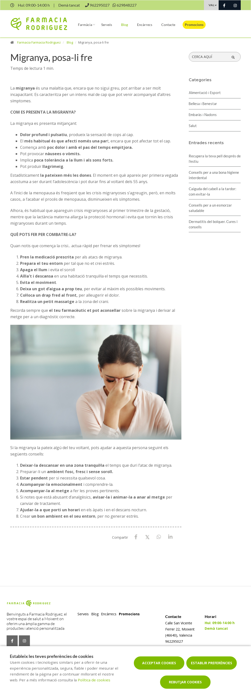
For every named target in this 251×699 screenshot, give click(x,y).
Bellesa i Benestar (203, 104)
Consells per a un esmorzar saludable (210, 208)
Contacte (168, 25)
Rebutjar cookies (185, 682)
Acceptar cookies (159, 663)
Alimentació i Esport (205, 93)
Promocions (194, 25)
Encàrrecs (144, 25)
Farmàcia (85, 25)
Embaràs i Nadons (203, 115)
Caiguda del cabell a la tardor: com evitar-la (212, 191)
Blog (124, 25)
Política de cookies (94, 679)
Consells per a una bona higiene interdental (214, 175)
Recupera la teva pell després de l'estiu (215, 158)
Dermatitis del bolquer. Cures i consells (213, 224)
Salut (193, 126)
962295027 (174, 641)
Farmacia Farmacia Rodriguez (39, 42)
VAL (211, 5)
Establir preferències (211, 663)
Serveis (106, 25)
